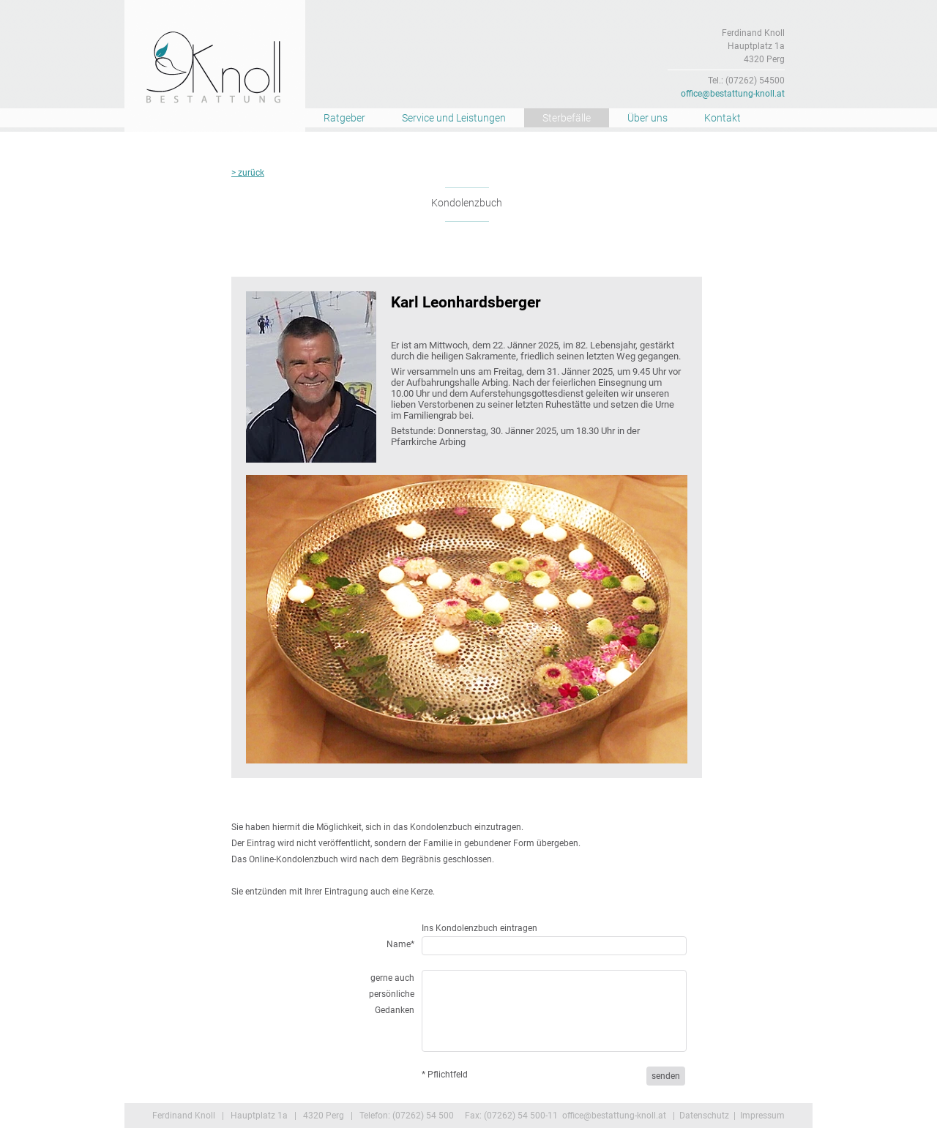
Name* (400, 944)
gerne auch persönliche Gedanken (391, 994)
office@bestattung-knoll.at (733, 94)
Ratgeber (344, 118)
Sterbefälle (566, 118)
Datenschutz (704, 1115)
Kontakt (722, 118)
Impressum (762, 1115)
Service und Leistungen (454, 118)
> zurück (247, 173)
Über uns (647, 118)
